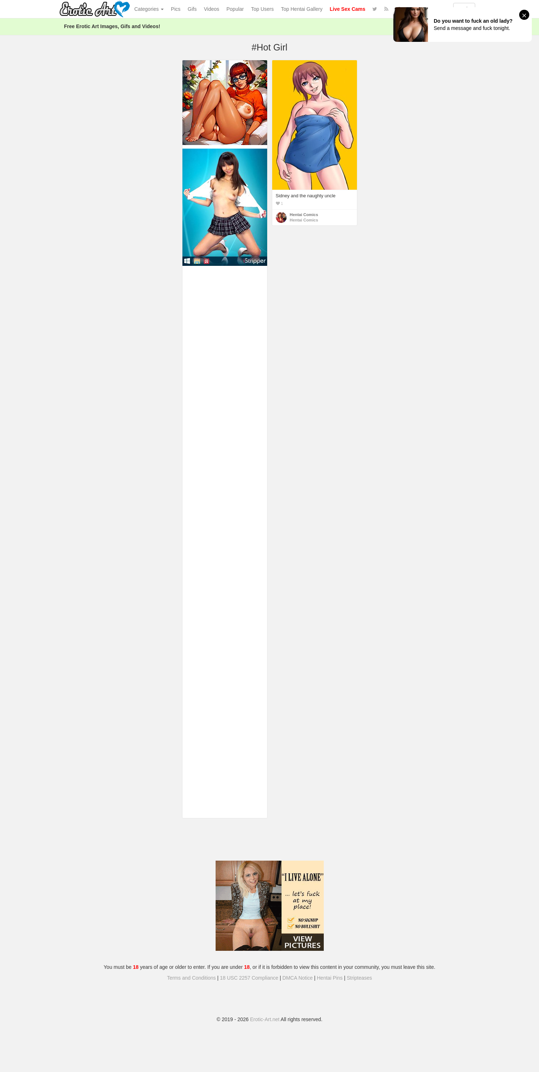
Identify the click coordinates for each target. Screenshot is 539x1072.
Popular (235, 9)
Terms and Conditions (191, 978)
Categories (149, 9)
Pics (175, 9)
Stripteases (359, 978)
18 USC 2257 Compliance (249, 978)
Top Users (262, 9)
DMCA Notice (297, 978)
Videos (211, 9)
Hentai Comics (304, 214)
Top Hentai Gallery (301, 9)
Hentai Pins (330, 978)
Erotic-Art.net (265, 1019)
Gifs (192, 9)
